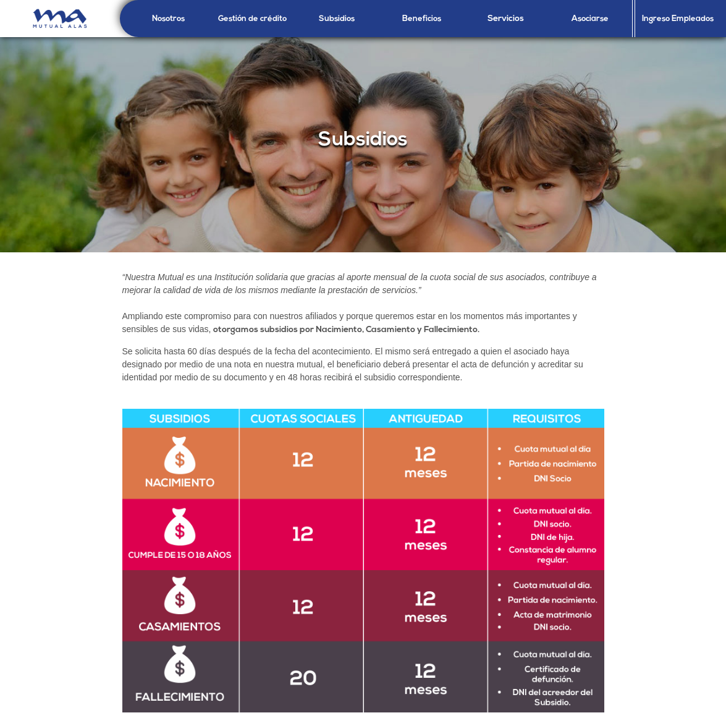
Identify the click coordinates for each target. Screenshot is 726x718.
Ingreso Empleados (678, 19)
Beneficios (421, 19)
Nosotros (168, 19)
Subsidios (337, 19)
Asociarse (590, 19)
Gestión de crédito (252, 19)
